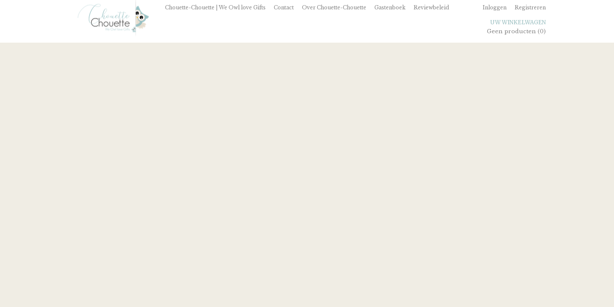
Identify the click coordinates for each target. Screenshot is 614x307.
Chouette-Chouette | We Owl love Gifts (215, 7)
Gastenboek (389, 7)
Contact (284, 7)
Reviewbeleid (431, 7)
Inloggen (495, 7)
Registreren (530, 7)
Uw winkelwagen (518, 22)
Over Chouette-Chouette (334, 7)
